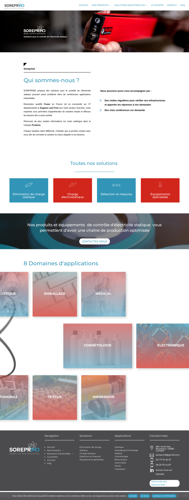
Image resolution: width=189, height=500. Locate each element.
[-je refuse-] (185, 496)
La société (157, 5)
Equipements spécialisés (160, 195)
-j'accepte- (133, 496)
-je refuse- (145, 496)
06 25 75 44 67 (163, 465)
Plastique (119, 447)
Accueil (83, 5)
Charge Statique (88, 453)
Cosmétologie (121, 456)
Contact (172, 5)
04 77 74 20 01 (163, 459)
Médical (118, 453)
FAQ (182, 5)
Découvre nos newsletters (159, 483)
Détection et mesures (116, 194)
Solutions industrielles (129, 5)
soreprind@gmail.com (168, 455)
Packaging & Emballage (126, 450)
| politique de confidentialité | (164, 496)
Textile (118, 466)
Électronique (121, 459)
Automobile (120, 462)
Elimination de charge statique (29, 195)
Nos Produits (100, 5)
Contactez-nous (94, 241)
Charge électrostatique (73, 195)
